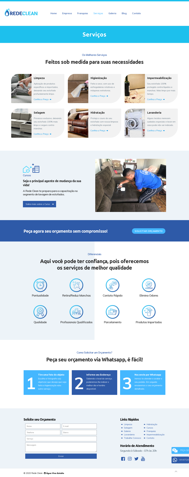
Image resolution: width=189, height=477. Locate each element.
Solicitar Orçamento (149, 231)
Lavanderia (127, 434)
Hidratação (150, 424)
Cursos (148, 427)
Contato (148, 438)
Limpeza (126, 424)
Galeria (125, 431)
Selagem (126, 427)
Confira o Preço (43, 99)
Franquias (149, 431)
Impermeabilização (154, 434)
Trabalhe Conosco (130, 438)
